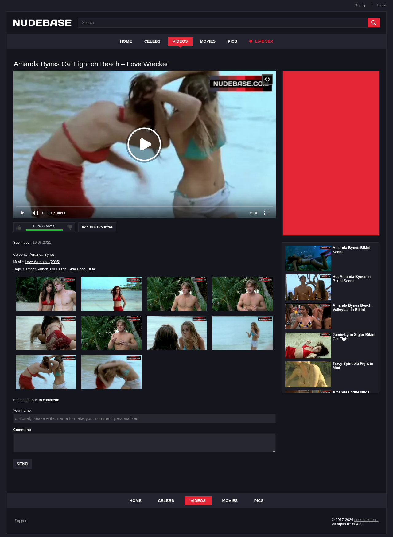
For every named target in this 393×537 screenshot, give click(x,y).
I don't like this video (69, 227)
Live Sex (261, 41)
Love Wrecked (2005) (42, 262)
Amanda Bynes (42, 254)
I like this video (19, 227)
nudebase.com (366, 520)
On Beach (58, 269)
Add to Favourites (97, 227)
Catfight (29, 269)
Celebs (152, 41)
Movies (208, 41)
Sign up (360, 5)
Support (21, 521)
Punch (43, 269)
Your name (22, 410)
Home (126, 41)
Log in (381, 5)
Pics (232, 41)
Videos (180, 41)
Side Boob (76, 269)
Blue (91, 269)
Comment (21, 430)
